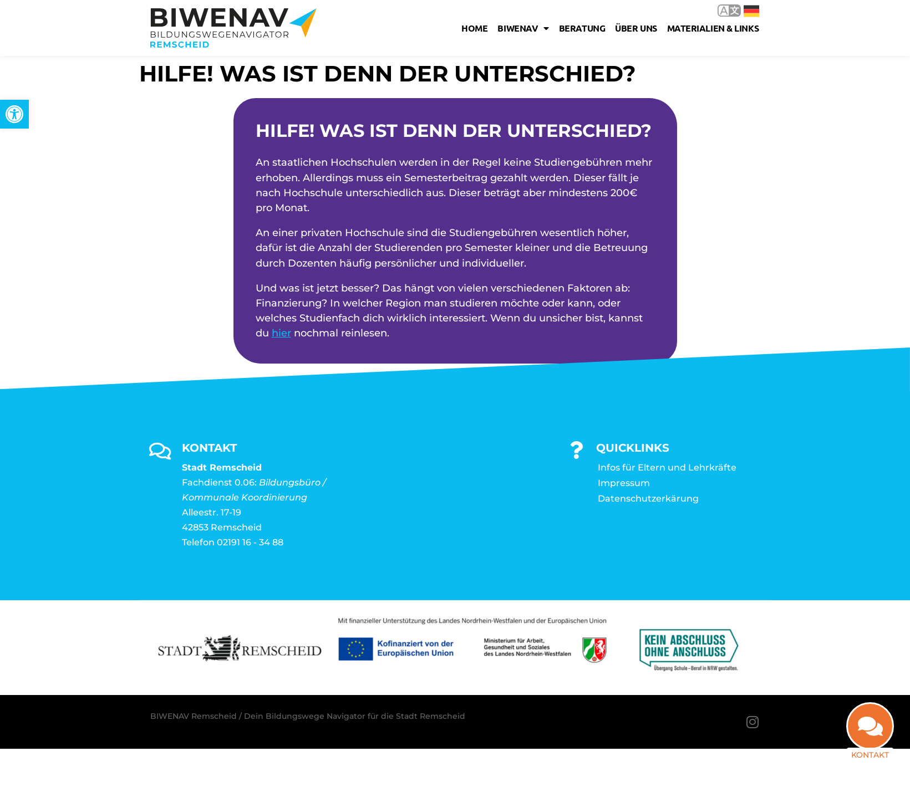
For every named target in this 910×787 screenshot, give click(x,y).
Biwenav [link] (522, 28)
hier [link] (281, 333)
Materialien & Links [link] (713, 28)
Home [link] (474, 28)
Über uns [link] (636, 28)
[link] (14, 114)
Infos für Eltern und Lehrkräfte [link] (667, 467)
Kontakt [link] (870, 755)
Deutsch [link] (751, 11)
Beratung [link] (582, 28)
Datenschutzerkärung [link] (648, 498)
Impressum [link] (624, 483)
